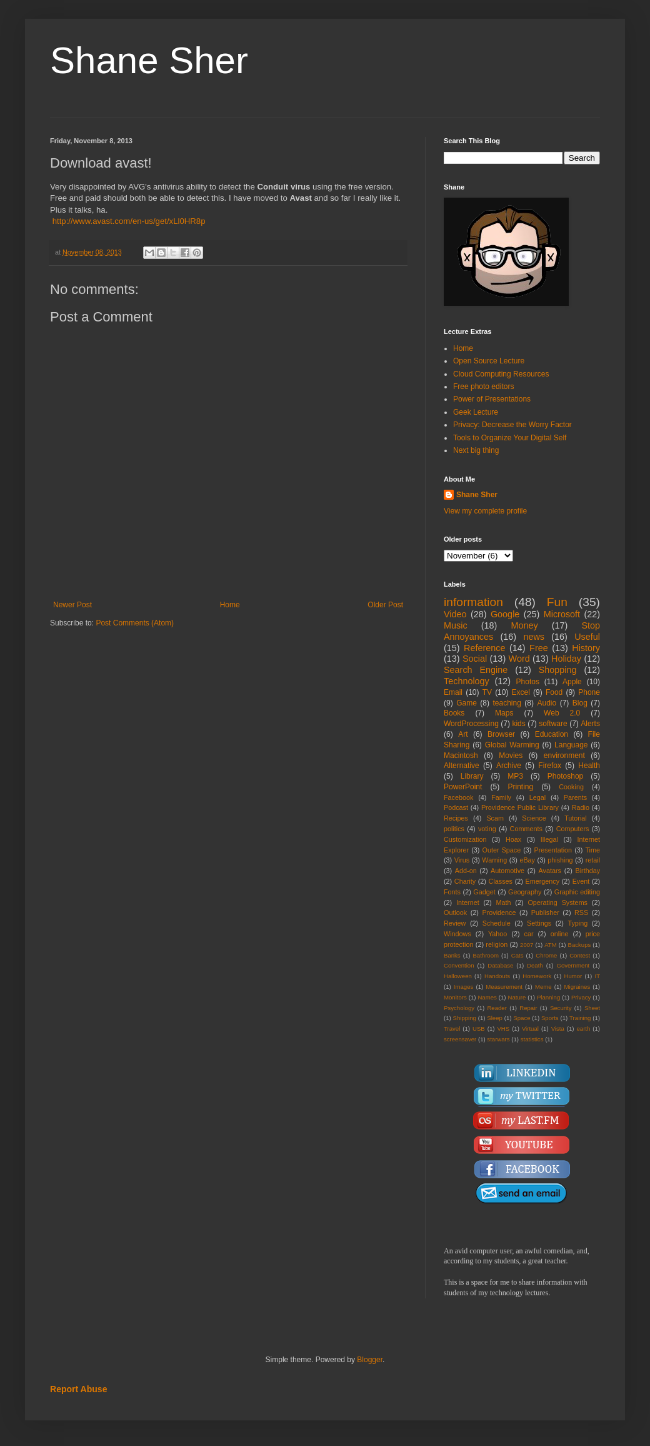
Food (554, 692)
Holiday (566, 659)
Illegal (549, 839)
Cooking (571, 787)
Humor (573, 976)
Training (580, 1017)
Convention (459, 965)
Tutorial (575, 818)
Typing (578, 923)
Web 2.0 (562, 713)
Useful (587, 637)
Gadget (484, 892)
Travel (452, 1028)
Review (455, 923)
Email (453, 692)
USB (478, 1028)
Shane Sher (149, 60)
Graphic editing (577, 892)
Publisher (545, 912)
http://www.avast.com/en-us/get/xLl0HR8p (129, 221)
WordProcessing (471, 723)
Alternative (461, 765)
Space (521, 1017)
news (533, 637)
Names (487, 997)
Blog (580, 703)
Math (503, 902)
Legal (537, 797)
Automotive (507, 870)
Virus (461, 860)
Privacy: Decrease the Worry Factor (512, 424)
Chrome (546, 955)
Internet (467, 902)
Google (505, 614)
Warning (494, 860)
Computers (572, 828)
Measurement (504, 986)
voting (487, 828)
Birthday (587, 870)
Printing (520, 786)
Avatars (550, 870)
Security (561, 1007)
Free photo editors (483, 386)
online (560, 934)
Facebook (458, 797)
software (553, 723)
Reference (484, 648)
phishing (560, 860)
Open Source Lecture (488, 360)
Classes (500, 881)
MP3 (515, 776)
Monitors (455, 997)
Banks (452, 955)
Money (524, 625)
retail (593, 860)
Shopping (558, 670)
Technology (466, 681)
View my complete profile (485, 511)
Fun (557, 602)
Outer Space (501, 850)
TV (487, 692)
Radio (580, 807)
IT (597, 976)
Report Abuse (78, 1389)
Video (455, 614)
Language (571, 745)
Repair (528, 1007)
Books (454, 713)
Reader (496, 1007)
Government (572, 965)
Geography (524, 892)
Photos (527, 681)
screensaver (460, 1039)
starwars (498, 1039)
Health (589, 765)
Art (463, 734)
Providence (499, 912)
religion (497, 944)
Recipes (456, 818)
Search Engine (476, 670)
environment (564, 755)
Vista (557, 1028)
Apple (572, 681)
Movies (510, 755)
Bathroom (485, 955)
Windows (457, 934)
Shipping (464, 1017)
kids (518, 723)
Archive (508, 765)
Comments (526, 828)
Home (230, 604)
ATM (550, 944)
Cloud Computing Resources (501, 374)
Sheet (592, 1007)
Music (456, 625)
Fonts (452, 892)
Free (538, 648)
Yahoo (497, 934)
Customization (465, 839)
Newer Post (72, 604)
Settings (539, 923)
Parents (575, 797)
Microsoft (562, 614)
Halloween (458, 976)
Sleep (494, 1017)
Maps (504, 713)
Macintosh (461, 755)
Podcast (456, 807)
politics (454, 828)
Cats (517, 955)
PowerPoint (463, 786)
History (586, 648)
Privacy (581, 997)
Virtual (530, 1028)
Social (474, 659)
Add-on (466, 870)
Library (472, 776)
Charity (465, 881)
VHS (503, 1028)
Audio (547, 703)
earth (583, 1028)
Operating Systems (558, 902)
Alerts (590, 723)
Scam (495, 818)
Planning (548, 997)
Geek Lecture (475, 412)
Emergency (543, 881)
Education (551, 734)
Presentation (553, 850)
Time (592, 850)
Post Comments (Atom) (135, 623)
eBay (527, 860)
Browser (501, 734)
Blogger (369, 1359)
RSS (581, 912)
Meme (543, 986)
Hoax (513, 839)
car (529, 934)
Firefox (549, 765)
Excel (521, 692)
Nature (517, 997)
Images (463, 986)
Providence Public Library (520, 807)
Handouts (497, 976)
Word (519, 659)
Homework (536, 976)
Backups (579, 944)
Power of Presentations (492, 399)
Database (500, 965)
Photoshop (565, 776)
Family (501, 797)
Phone (589, 692)
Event (581, 881)
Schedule (496, 923)
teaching (506, 703)
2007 (526, 944)
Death (535, 965)
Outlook (455, 912)
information (473, 602)
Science (534, 818)
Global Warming (512, 745)
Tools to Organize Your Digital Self (509, 437)
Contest (579, 955)
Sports (550, 1017)
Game (466, 703)
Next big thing (476, 450)
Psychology (459, 1007)
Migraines (577, 986)
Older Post (385, 604)
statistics (532, 1039)
